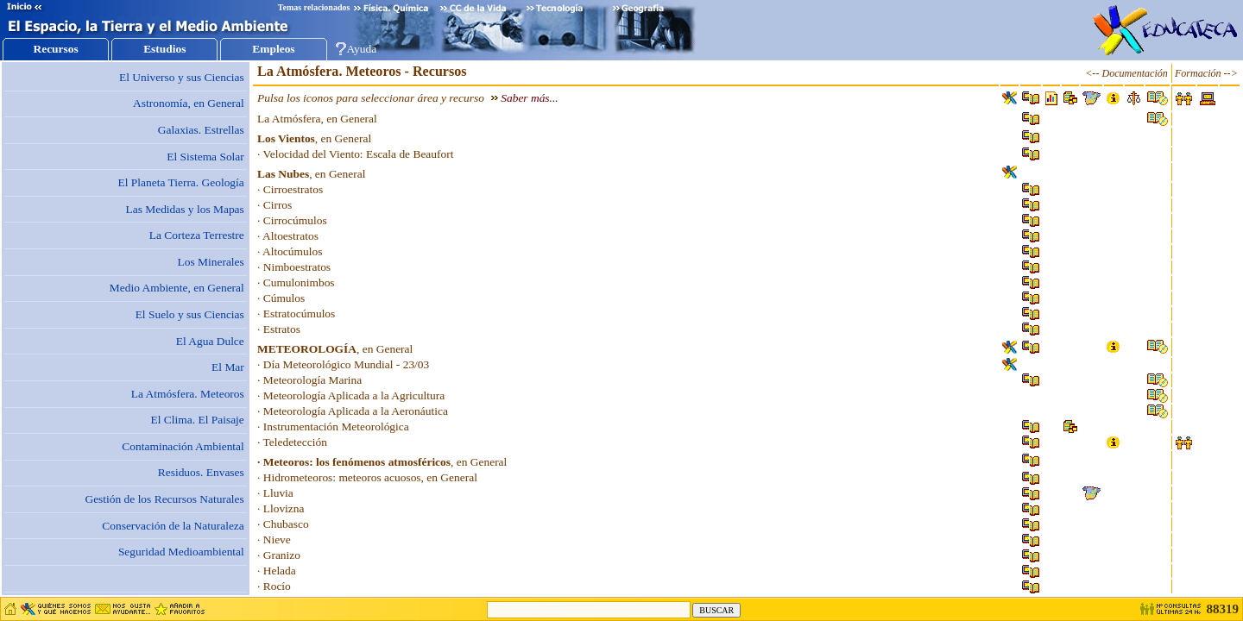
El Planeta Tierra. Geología (181, 182)
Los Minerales (211, 261)
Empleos (273, 48)
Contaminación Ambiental (182, 446)
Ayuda (362, 48)
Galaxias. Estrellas (201, 129)
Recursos (55, 48)
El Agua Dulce (210, 341)
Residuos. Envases (201, 472)
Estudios (164, 48)
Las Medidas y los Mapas (184, 209)
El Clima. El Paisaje (197, 419)
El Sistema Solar (205, 156)
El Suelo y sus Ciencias (190, 314)
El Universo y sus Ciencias (181, 77)
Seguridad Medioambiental (181, 551)
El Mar (227, 367)
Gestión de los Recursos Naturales (164, 498)
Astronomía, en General (188, 103)
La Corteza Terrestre (196, 235)
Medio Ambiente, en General (177, 287)
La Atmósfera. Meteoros (187, 393)
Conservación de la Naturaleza (173, 525)
